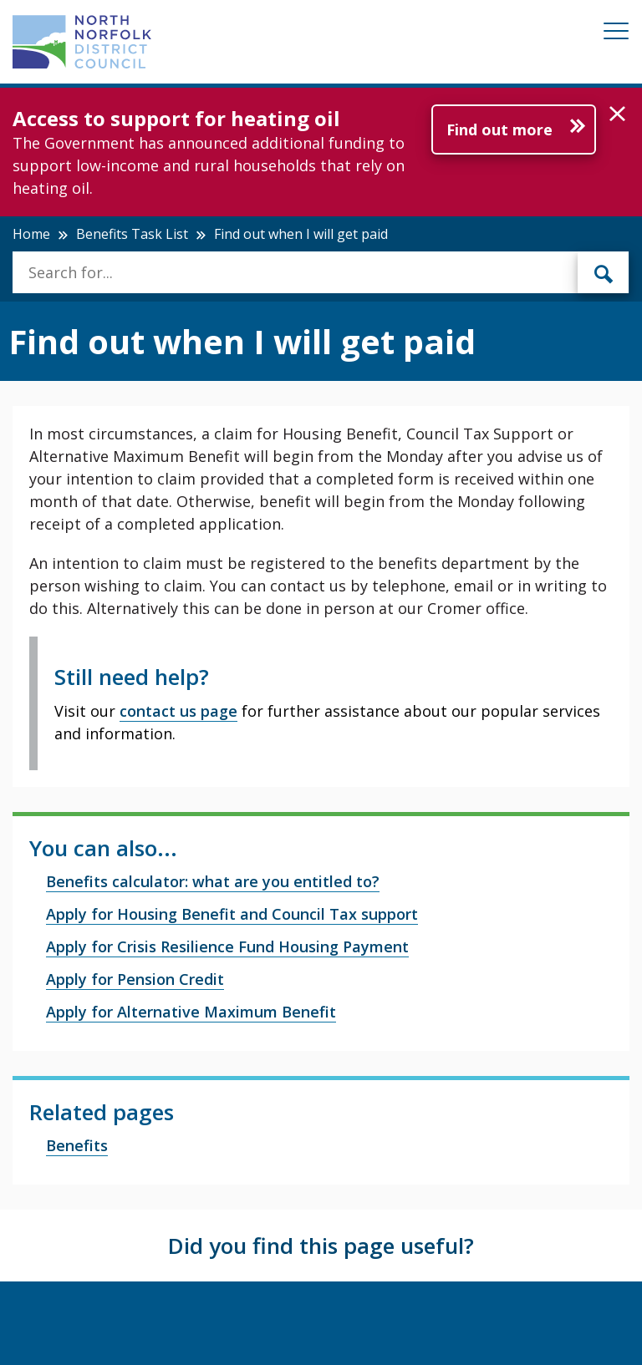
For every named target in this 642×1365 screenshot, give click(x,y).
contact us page (178, 711)
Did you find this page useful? (321, 1246)
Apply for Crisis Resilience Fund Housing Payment (227, 946)
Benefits (77, 1145)
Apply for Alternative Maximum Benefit (191, 1012)
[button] (617, 114)
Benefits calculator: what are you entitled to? (213, 881)
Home (31, 234)
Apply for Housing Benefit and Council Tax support (232, 914)
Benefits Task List (132, 234)
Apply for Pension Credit (135, 979)
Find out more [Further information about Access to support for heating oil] (499, 129)
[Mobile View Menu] (616, 34)
